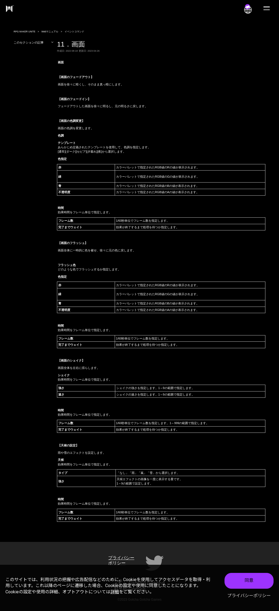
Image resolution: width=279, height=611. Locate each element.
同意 (249, 581)
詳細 (114, 592)
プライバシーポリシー (249, 596)
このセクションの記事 (34, 42)
